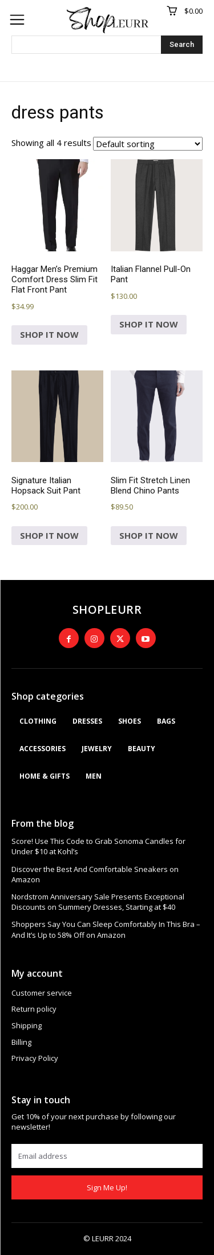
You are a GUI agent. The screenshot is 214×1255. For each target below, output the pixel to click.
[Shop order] (148, 144)
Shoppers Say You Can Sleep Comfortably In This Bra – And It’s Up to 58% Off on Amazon (105, 929)
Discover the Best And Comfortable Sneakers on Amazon (95, 874)
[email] (107, 1156)
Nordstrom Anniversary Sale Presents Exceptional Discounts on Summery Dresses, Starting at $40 (97, 901)
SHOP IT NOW (49, 334)
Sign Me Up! (107, 1187)
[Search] (182, 44)
